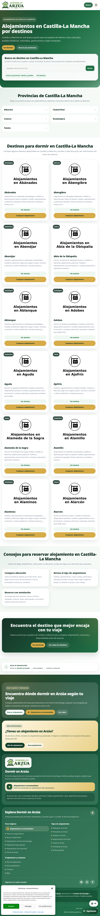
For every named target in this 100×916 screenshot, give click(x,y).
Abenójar (9, 256)
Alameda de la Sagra (16, 447)
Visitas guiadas (58, 850)
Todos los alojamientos (15, 834)
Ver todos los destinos (58, 645)
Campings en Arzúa (60, 846)
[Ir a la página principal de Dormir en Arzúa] (13, 5)
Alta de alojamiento (15, 745)
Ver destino (25, 210)
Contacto (10, 869)
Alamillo (58, 447)
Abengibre (60, 192)
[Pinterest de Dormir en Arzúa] (92, 882)
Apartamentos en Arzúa (61, 839)
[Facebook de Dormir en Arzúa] (81, 882)
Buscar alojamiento (14, 712)
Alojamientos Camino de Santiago (19, 841)
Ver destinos (8, 48)
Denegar (28, 906)
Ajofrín (58, 384)
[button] (52, 888)
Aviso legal (79, 908)
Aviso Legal (40, 912)
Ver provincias (38, 645)
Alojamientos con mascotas (17, 848)
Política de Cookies (18, 912)
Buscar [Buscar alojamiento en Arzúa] (88, 5)
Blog (8, 873)
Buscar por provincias (27, 48)
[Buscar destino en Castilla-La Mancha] (45, 68)
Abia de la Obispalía (65, 256)
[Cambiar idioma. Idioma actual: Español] (93, 904)
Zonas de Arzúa (12, 852)
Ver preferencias (45, 906)
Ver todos (62, 712)
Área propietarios (35, 745)
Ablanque (10, 320)
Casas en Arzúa (58, 843)
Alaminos (9, 511)
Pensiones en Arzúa (60, 832)
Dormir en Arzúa (23, 668)
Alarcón (58, 511)
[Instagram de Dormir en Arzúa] (87, 882)
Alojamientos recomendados (40, 712)
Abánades (10, 192)
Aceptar (11, 906)
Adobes (58, 320)
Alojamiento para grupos (16, 845)
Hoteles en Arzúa (59, 835)
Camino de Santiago (81, 893)
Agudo (8, 384)
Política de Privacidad (30, 912)
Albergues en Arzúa (60, 828)
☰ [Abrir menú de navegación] (96, 5)
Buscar (90, 68)
